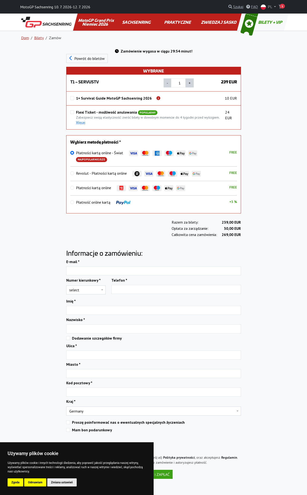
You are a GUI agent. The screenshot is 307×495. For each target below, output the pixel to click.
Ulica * (71, 345)
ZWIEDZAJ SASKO (218, 22)
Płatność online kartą (103, 202)
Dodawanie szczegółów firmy (97, 338)
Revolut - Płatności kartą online (138, 174)
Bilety (39, 37)
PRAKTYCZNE (178, 22)
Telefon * (119, 280)
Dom (25, 37)
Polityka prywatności (179, 457)
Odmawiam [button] (35, 482)
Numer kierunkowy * (83, 280)
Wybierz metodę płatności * (95, 142)
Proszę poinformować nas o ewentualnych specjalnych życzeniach (128, 422)
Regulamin (229, 457)
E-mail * (73, 261)
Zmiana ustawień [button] (62, 482)
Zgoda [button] (15, 482)
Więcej (80, 122)
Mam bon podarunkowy (92, 430)
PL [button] (267, 7)
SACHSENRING (137, 22)
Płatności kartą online (130, 188)
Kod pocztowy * (79, 382)
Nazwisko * (75, 319)
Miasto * (73, 364)
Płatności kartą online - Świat (136, 156)
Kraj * (71, 401)
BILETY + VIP (261, 22)
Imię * (71, 301)
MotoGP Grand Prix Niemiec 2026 (96, 22)
